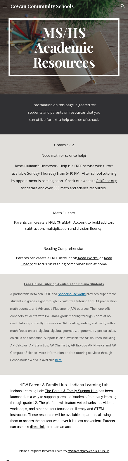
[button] (5, 6)
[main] (64, 47)
